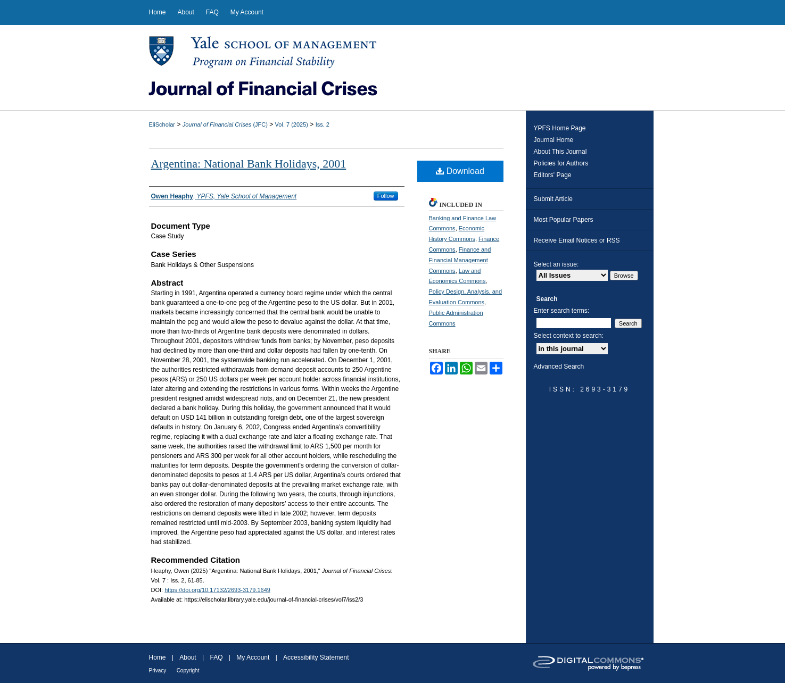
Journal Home (554, 140)
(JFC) (225, 124)
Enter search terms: (562, 310)
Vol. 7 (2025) (291, 124)
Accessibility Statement (316, 657)
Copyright (188, 670)
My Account (252, 657)
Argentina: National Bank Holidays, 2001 (248, 163)
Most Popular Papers (563, 219)
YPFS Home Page (560, 128)
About (187, 657)
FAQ (216, 657)
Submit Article (553, 199)
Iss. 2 (322, 124)
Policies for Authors (561, 163)
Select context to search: (569, 335)
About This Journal (560, 151)
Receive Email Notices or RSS (577, 240)
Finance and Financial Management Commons (460, 260)
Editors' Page (553, 175)
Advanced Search (559, 366)
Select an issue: (556, 264)
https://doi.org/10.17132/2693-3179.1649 (217, 590)
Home (157, 657)
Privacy (158, 670)
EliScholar (162, 124)
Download (460, 171)
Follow (385, 196)
